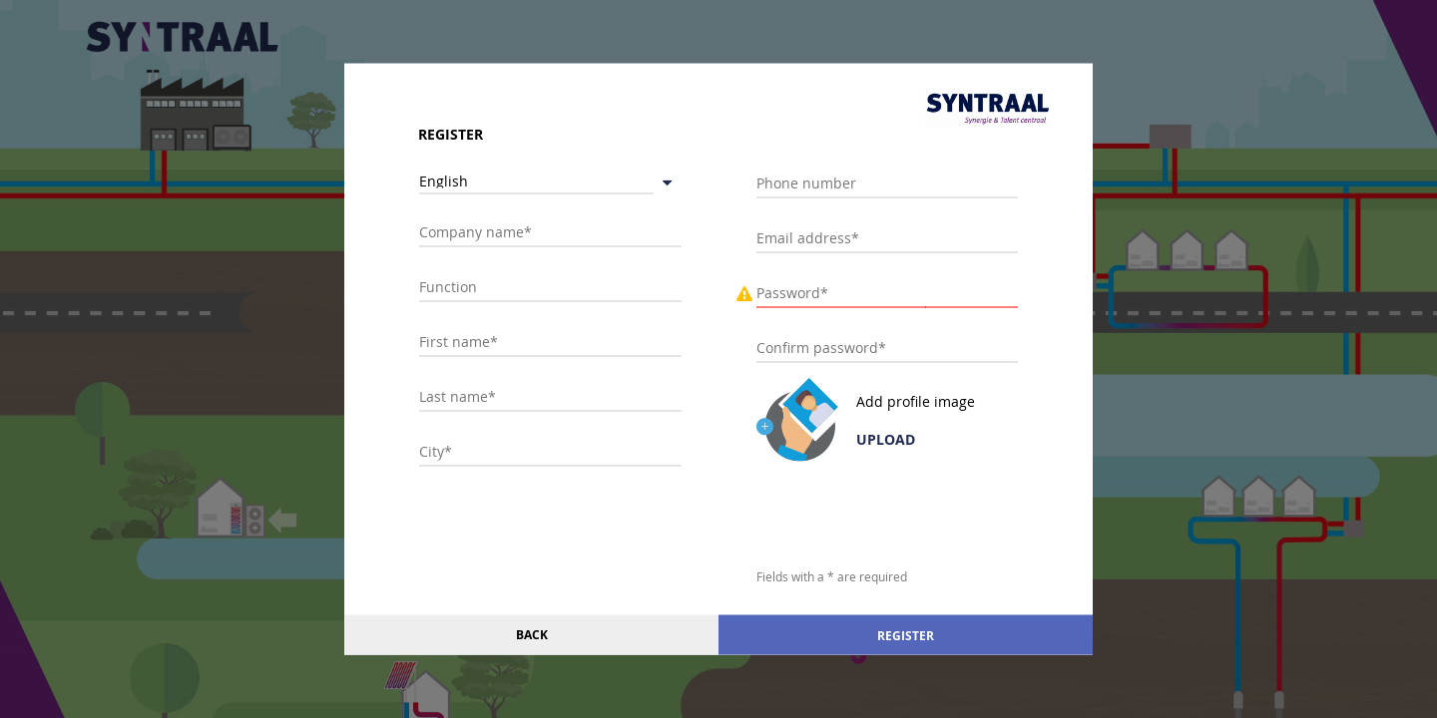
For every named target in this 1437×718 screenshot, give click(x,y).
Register (905, 634)
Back (532, 634)
